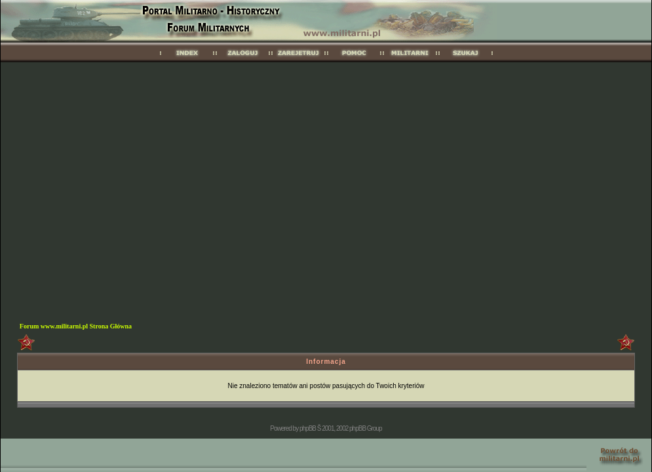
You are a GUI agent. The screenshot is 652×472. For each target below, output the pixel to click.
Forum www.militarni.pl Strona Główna (76, 326)
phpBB (307, 428)
